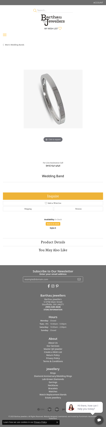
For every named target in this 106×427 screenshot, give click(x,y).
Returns (78, 209)
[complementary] (84, 411)
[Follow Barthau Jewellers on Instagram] (52, 286)
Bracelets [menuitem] (53, 388)
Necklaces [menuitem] (53, 385)
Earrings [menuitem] (53, 382)
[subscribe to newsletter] (79, 279)
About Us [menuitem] (53, 342)
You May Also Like (53, 250)
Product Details (53, 242)
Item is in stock (53, 224)
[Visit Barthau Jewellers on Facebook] (49, 286)
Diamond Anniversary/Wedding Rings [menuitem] (53, 376)
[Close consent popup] (57, 422)
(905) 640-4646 (53, 165)
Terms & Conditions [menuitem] (53, 361)
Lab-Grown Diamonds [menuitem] (53, 379)
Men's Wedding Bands (14, 45)
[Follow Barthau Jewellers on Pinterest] (57, 286)
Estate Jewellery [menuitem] (53, 397)
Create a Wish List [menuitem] (53, 351)
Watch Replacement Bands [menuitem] (53, 394)
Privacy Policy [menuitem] (53, 358)
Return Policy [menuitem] (53, 355)
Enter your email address (52, 273)
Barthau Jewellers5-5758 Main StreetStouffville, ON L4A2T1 (53, 304)
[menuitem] (40, 409)
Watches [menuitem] (53, 391)
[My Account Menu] (98, 2)
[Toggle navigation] (4, 35)
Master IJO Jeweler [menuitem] (53, 348)
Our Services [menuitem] (53, 345)
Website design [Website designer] (49, 416)
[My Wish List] (53, 28)
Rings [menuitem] (53, 372)
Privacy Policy (40, 422)
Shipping (28, 209)
